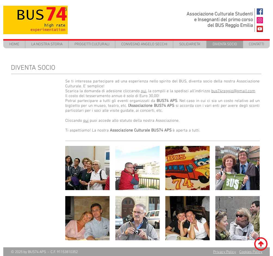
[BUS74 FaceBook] (260, 11)
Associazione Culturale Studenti (220, 14)
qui (86, 120)
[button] (91, 44)
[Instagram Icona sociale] (260, 20)
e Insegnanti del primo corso (223, 20)
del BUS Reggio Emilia (230, 25)
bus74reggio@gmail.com (233, 91)
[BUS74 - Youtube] (260, 29)
